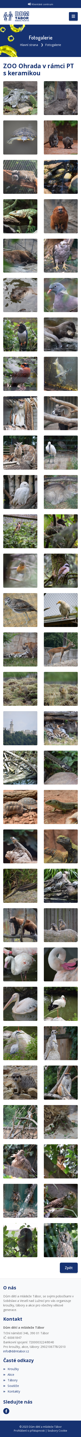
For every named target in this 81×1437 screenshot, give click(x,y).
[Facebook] (6, 1411)
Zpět (69, 1267)
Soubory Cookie (57, 1430)
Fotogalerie (53, 45)
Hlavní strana (29, 45)
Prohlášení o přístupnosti (29, 1430)
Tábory (10, 1380)
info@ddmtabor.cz (16, 1351)
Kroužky (11, 1369)
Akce (8, 1374)
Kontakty (11, 1391)
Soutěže (11, 1386)
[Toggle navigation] (73, 16)
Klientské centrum (42, 4)
